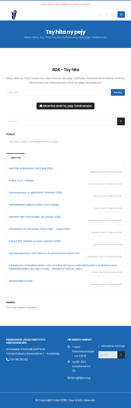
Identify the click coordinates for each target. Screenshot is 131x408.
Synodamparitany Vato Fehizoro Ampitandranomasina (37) (44, 253)
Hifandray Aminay (113, 346)
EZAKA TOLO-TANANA (21, 180)
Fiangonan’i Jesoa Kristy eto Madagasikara (25, 341)
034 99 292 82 (17, 359)
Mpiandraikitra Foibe (21, 281)
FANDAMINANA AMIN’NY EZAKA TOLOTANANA (34, 204)
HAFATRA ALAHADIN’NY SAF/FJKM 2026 (31, 168)
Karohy (118, 92)
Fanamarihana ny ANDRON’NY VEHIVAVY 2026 (35, 192)
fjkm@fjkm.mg (80, 378)
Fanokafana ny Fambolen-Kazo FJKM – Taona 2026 (39, 229)
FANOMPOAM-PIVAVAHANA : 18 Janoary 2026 (35, 217)
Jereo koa (15, 157)
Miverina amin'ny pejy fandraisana (65, 106)
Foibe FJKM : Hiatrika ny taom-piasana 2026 (34, 241)
